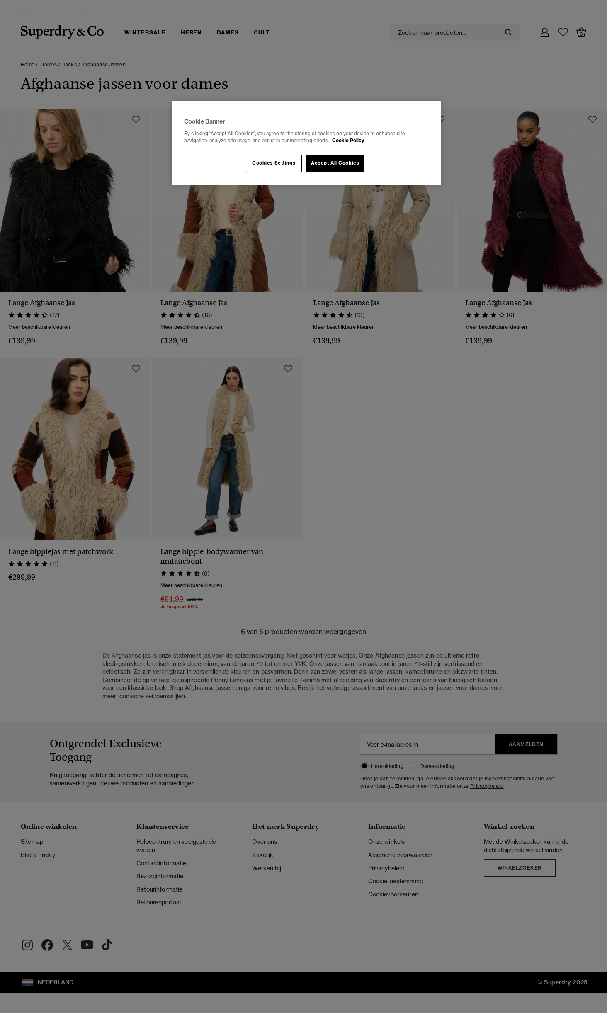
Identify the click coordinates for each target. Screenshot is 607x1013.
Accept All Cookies (335, 163)
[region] (306, 143)
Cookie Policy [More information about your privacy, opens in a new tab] (348, 140)
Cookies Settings (273, 163)
